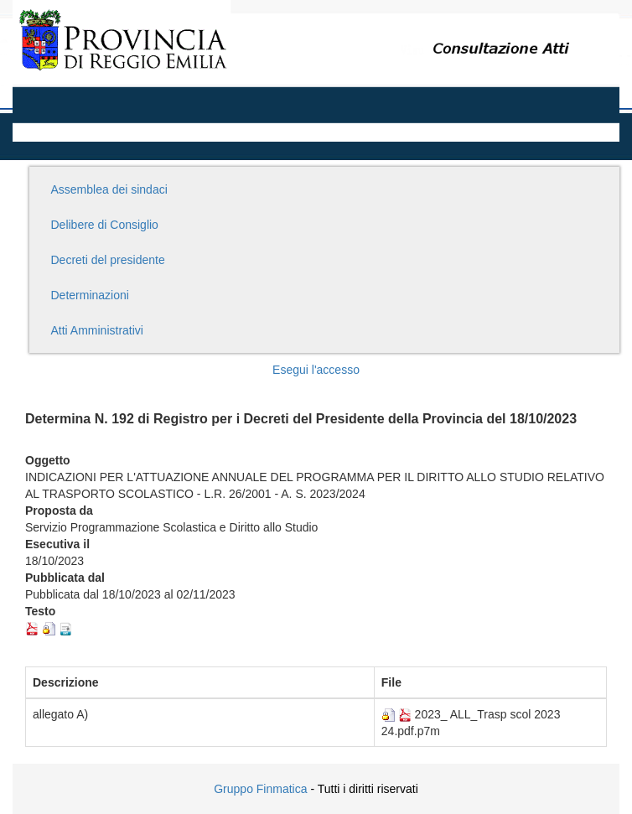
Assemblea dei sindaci (109, 189)
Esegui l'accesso (316, 369)
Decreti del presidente (108, 260)
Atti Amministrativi (97, 330)
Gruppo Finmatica (260, 789)
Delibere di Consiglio (104, 224)
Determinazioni (90, 295)
